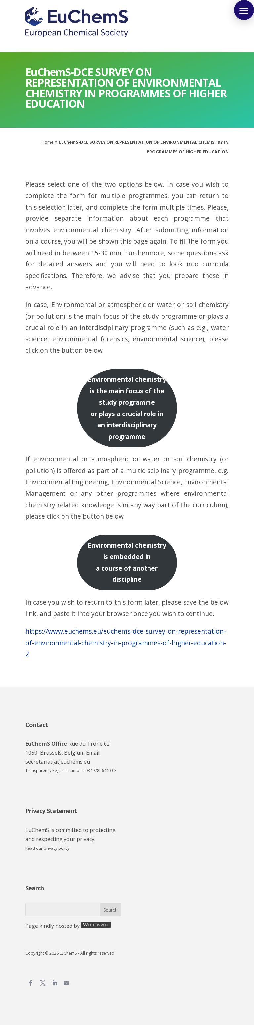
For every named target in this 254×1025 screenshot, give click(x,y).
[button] (244, 10)
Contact (36, 725)
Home (48, 142)
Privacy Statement (51, 811)
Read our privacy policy (47, 848)
